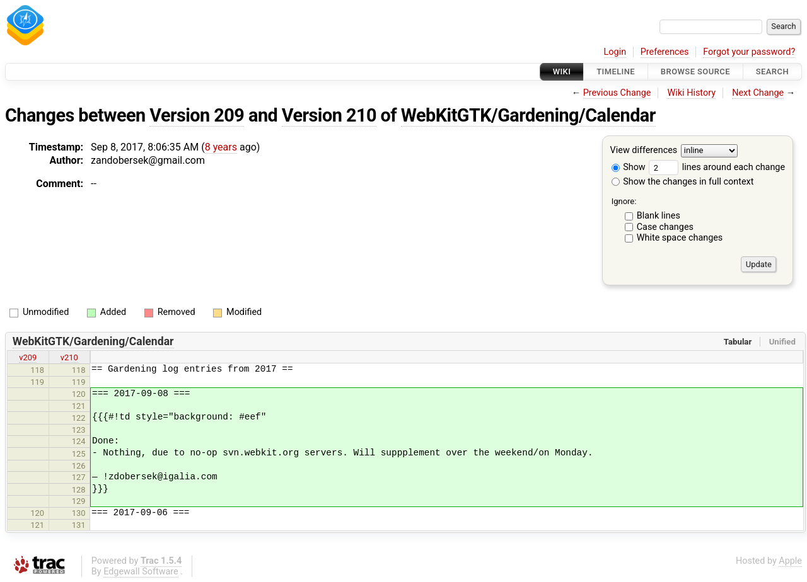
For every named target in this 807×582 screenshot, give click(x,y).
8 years (221, 147)
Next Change (758, 93)
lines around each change (717, 167)
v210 (69, 357)
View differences (644, 151)
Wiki (562, 71)
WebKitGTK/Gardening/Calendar (528, 115)
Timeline (615, 71)
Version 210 (329, 115)
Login (615, 52)
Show (629, 167)
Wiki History (692, 93)
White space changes (680, 237)
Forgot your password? (749, 52)
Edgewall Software (140, 571)
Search (772, 71)
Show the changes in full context (683, 181)
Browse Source (695, 71)
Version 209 (196, 115)
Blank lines (658, 215)
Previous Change (617, 93)
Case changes (665, 227)
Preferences (665, 52)
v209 (28, 357)
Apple (790, 561)
